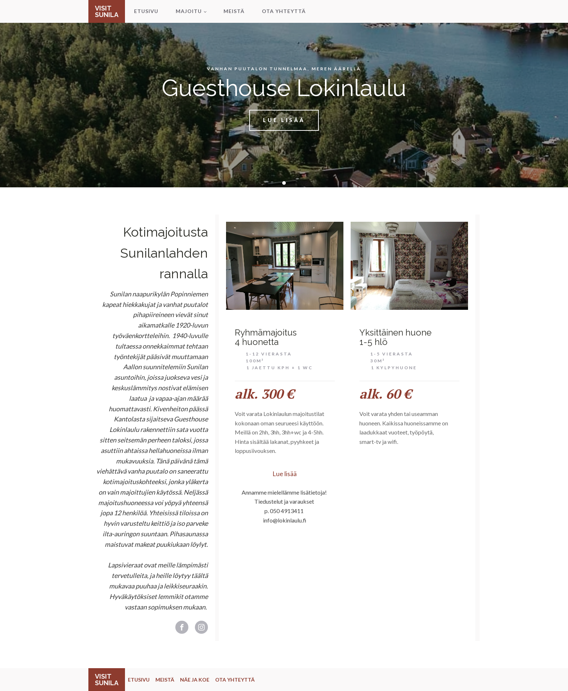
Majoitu (189, 11)
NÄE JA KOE (194, 680)
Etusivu (146, 11)
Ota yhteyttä (284, 11)
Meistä (234, 11)
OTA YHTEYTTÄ (235, 680)
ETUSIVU (139, 680)
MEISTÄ (164, 680)
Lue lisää (284, 120)
